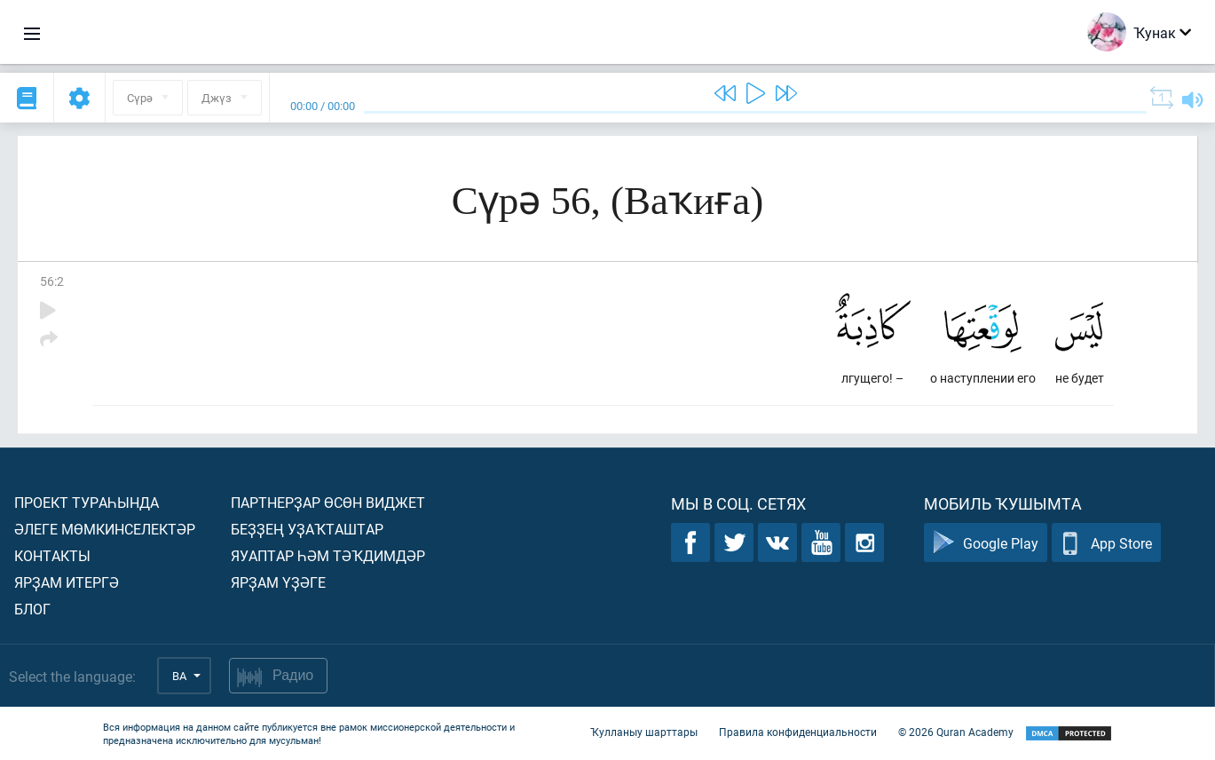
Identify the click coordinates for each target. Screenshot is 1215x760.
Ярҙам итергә (66, 582)
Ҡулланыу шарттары (644, 731)
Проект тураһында (86, 502)
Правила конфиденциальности (798, 731)
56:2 (52, 281)
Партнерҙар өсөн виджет (328, 502)
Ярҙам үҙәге (278, 582)
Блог (32, 608)
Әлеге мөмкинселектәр (104, 528)
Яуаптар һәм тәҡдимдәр (328, 555)
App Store (1106, 543)
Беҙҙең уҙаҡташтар (307, 528)
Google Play (985, 543)
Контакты (52, 555)
